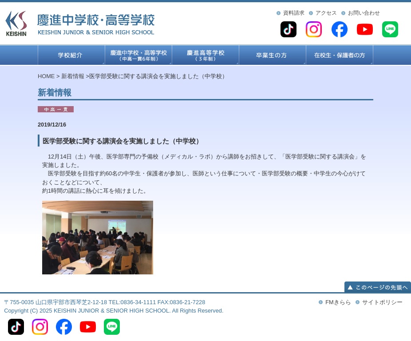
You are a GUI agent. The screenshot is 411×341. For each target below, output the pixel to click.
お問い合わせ (364, 13)
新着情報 (72, 76)
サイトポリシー (382, 302)
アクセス (326, 13)
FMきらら (338, 302)
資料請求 (293, 13)
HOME (46, 76)
